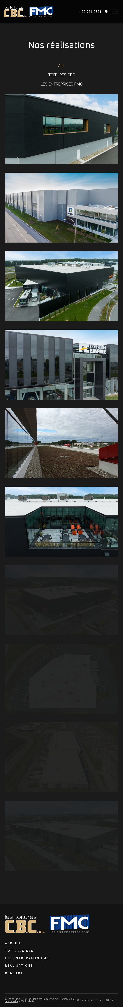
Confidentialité (84, 1000)
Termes (99, 1000)
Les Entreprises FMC (27, 958)
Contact (14, 973)
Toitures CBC (19, 951)
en (106, 11)
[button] (115, 12)
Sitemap (110, 1000)
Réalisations (19, 966)
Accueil (13, 943)
